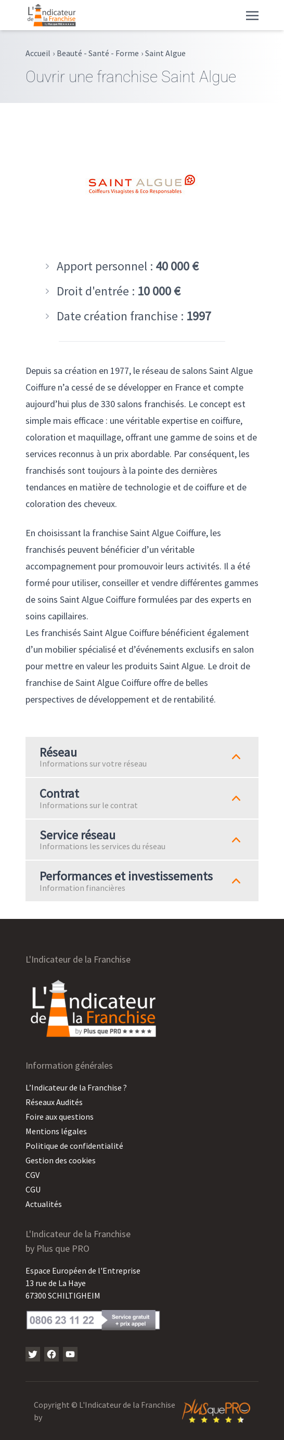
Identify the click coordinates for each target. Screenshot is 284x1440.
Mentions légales (56, 1131)
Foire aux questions (59, 1116)
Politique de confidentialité (74, 1145)
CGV (32, 1175)
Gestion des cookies (60, 1160)
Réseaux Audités (54, 1102)
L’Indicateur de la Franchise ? (76, 1087)
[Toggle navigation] (252, 14)
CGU (33, 1189)
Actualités (43, 1204)
